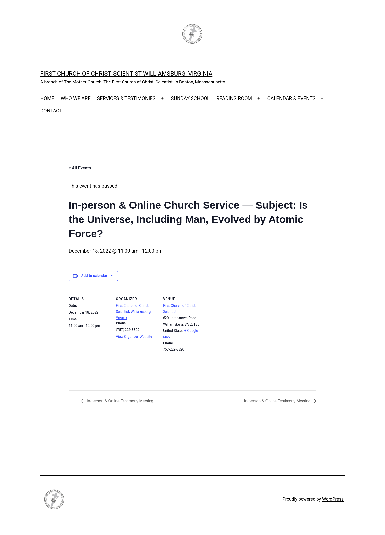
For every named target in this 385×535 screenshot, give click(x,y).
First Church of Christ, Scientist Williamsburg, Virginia (126, 73)
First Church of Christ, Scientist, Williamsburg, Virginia (133, 311)
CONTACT (51, 111)
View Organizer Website (134, 337)
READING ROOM (234, 98)
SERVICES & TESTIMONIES (126, 98)
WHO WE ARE (76, 98)
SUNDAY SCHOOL (190, 98)
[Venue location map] (236, 340)
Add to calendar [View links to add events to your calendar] (94, 276)
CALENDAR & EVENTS (291, 98)
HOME (47, 98)
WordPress (333, 499)
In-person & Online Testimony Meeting (119, 401)
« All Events (80, 168)
